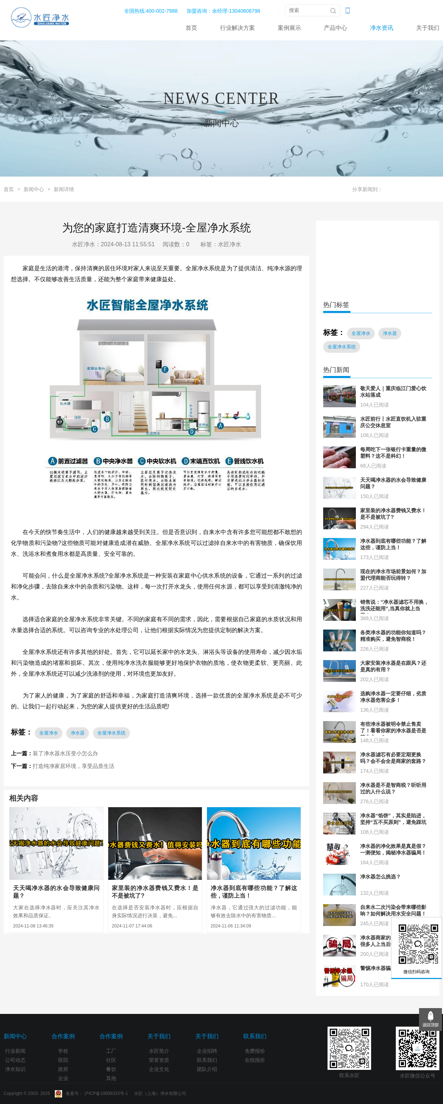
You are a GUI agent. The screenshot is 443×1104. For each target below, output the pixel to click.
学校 (63, 1051)
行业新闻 (15, 1051)
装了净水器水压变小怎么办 (65, 753)
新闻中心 (34, 189)
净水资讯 (381, 28)
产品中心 (335, 28)
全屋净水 (48, 733)
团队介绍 (207, 1069)
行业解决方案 (237, 28)
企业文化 (159, 1069)
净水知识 (15, 1069)
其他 (111, 1078)
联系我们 (207, 1060)
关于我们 (427, 28)
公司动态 (15, 1060)
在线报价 (255, 1060)
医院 (63, 1060)
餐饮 (111, 1069)
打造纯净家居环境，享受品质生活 (73, 766)
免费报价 (255, 1051)
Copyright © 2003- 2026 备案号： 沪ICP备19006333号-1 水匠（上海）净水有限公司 (95, 1093)
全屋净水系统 (111, 733)
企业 (63, 1078)
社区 (111, 1060)
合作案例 (63, 1036)
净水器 (77, 733)
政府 (63, 1069)
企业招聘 (207, 1051)
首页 (191, 28)
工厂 (111, 1051)
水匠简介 (159, 1051)
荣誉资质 (159, 1060)
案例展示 (289, 28)
